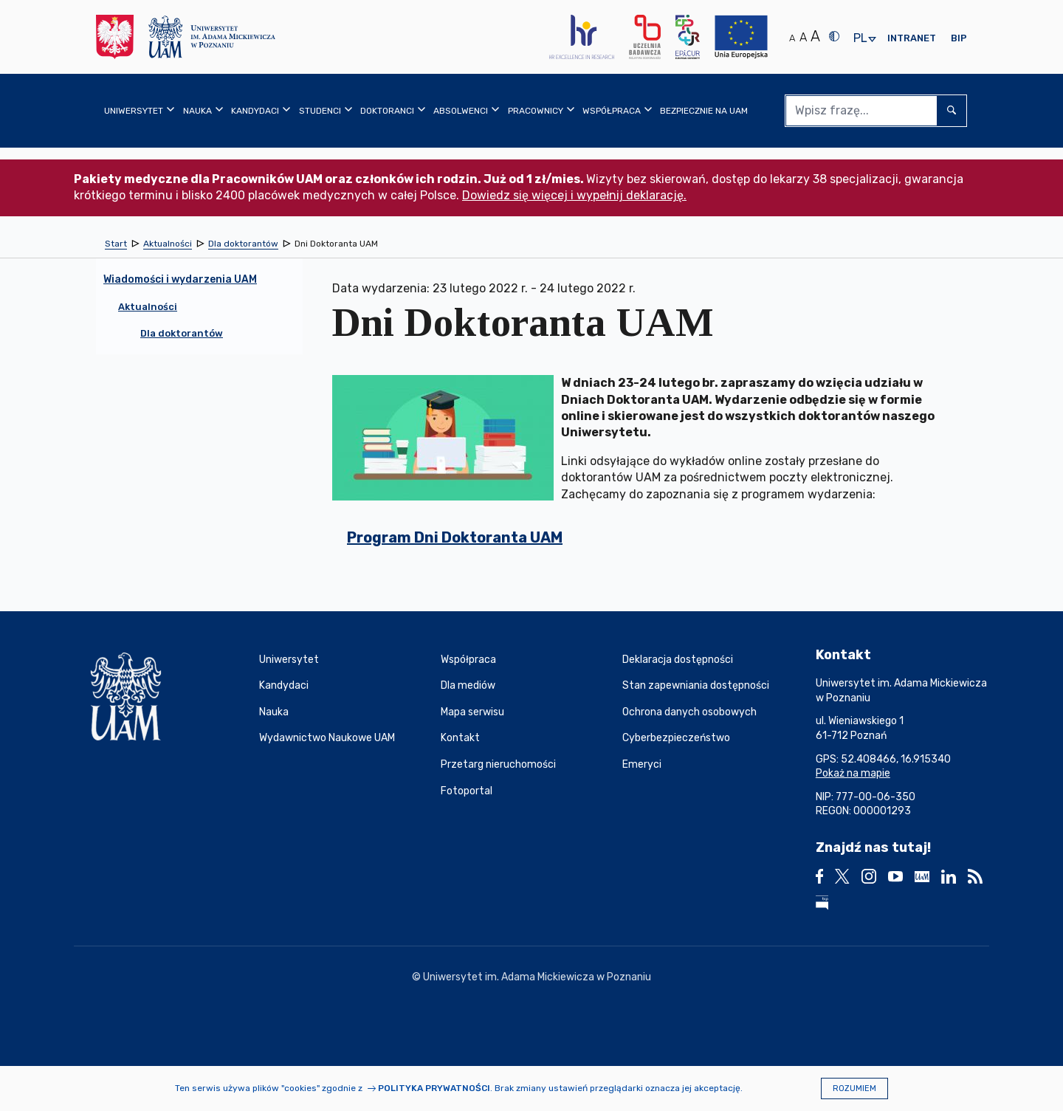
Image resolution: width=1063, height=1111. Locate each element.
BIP (959, 38)
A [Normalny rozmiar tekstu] (792, 38)
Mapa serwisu (472, 712)
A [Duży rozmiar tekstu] (815, 36)
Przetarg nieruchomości (498, 764)
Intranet (911, 38)
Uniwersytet (289, 659)
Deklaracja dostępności (677, 659)
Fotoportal (466, 791)
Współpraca (468, 659)
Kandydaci (284, 685)
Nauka (274, 712)
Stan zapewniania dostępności (695, 685)
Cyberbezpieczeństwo (676, 738)
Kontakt (460, 738)
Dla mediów (468, 685)
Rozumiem (854, 1088)
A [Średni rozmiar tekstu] (803, 37)
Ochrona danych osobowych (689, 712)
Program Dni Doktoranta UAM (455, 537)
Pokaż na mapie (853, 773)
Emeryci (641, 764)
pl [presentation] (860, 39)
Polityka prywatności (434, 1088)
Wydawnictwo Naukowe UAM (327, 738)
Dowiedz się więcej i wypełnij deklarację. (574, 195)
